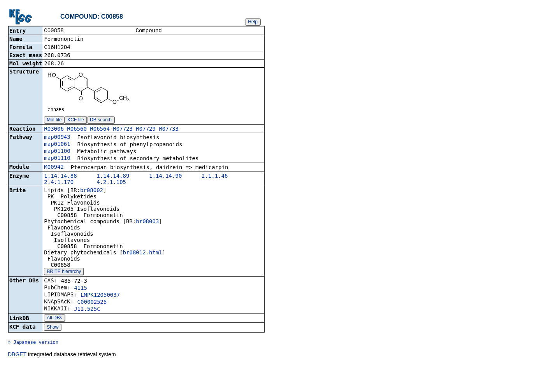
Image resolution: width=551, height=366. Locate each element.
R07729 (146, 129)
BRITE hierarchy (64, 272)
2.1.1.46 (215, 176)
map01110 (57, 159)
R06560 (77, 129)
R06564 (100, 129)
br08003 (147, 222)
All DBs (54, 318)
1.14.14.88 (60, 176)
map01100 (57, 152)
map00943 (57, 138)
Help (253, 22)
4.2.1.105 (111, 183)
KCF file (75, 120)
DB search (101, 120)
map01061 (57, 145)
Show (52, 328)
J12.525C (87, 309)
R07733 (169, 129)
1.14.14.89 (113, 176)
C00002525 (92, 302)
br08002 (91, 191)
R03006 (54, 129)
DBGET (17, 355)
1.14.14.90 (165, 176)
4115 (80, 288)
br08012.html (142, 253)
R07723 (123, 129)
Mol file (54, 120)
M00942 (54, 168)
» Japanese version (33, 343)
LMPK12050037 (100, 295)
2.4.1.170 (59, 183)
